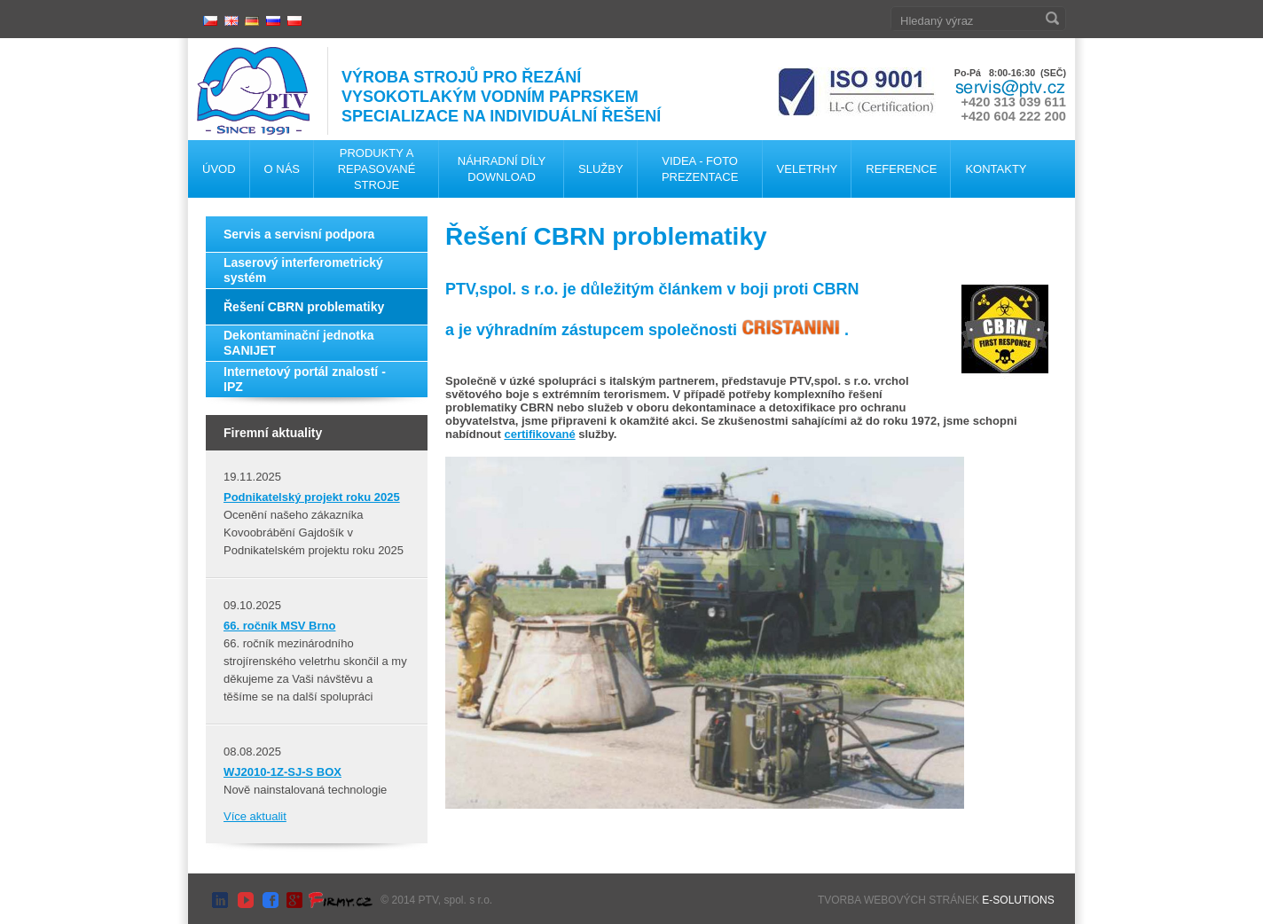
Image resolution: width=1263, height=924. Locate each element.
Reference (901, 169)
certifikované (539, 434)
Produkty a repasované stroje (377, 169)
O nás (282, 169)
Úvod (219, 169)
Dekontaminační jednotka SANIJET (299, 342)
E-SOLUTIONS (1018, 900)
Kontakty (995, 169)
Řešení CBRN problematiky (304, 307)
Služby (601, 169)
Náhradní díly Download (501, 169)
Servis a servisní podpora (299, 234)
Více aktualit (255, 816)
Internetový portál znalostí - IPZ (305, 379)
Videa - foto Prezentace (700, 169)
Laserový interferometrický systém (303, 270)
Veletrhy (807, 169)
